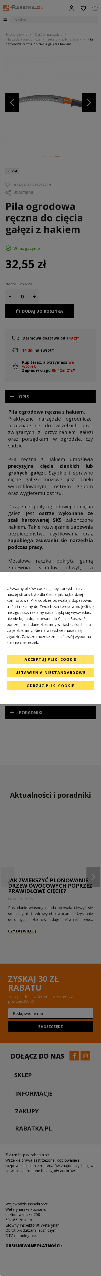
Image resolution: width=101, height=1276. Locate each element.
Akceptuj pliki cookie (50, 659)
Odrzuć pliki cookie (51, 685)
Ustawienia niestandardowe (50, 672)
